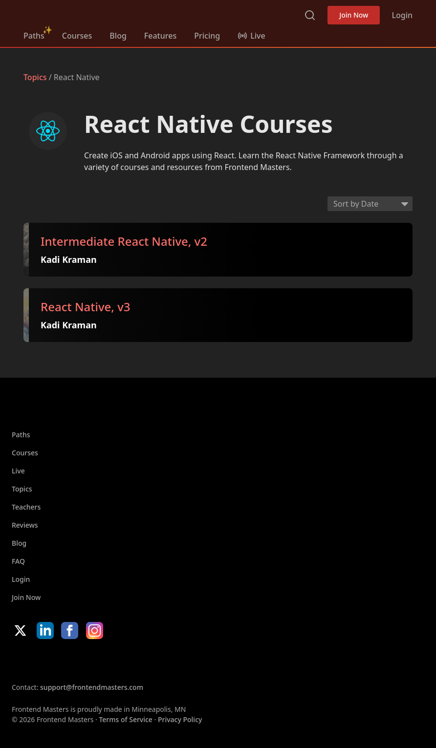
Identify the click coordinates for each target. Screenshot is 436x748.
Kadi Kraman (69, 259)
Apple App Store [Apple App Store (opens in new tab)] (41, 660)
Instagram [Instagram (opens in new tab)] (94, 630)
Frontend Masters (73, 13)
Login (402, 15)
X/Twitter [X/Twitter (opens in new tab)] (20, 630)
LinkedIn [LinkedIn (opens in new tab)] (45, 630)
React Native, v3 (86, 307)
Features (160, 35)
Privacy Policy (180, 719)
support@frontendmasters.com (91, 687)
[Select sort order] (370, 203)
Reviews (25, 525)
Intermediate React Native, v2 (124, 242)
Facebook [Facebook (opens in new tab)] (69, 630)
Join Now (353, 15)
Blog (117, 35)
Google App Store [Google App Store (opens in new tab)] (111, 660)
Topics (35, 77)
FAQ (18, 561)
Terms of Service (125, 719)
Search (310, 15)
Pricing (207, 35)
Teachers (26, 507)
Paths (33, 35)
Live (18, 470)
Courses (77, 35)
